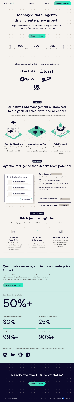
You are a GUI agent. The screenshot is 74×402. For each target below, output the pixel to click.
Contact (68, 398)
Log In (47, 3)
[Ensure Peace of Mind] (54, 205)
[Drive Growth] (54, 173)
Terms (35, 398)
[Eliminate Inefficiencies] (54, 198)
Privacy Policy (43, 398)
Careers (31, 3)
